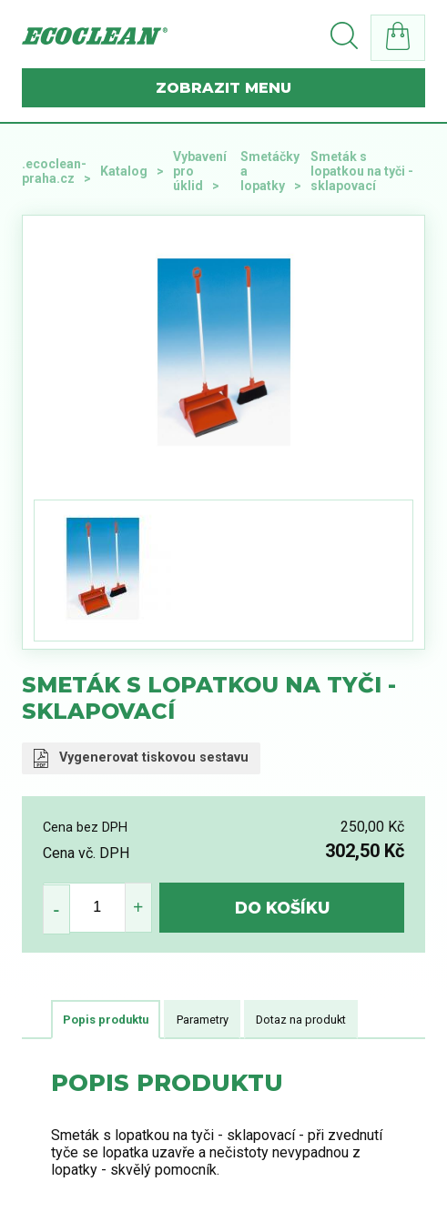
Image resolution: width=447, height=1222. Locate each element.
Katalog (123, 171)
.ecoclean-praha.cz (54, 171)
